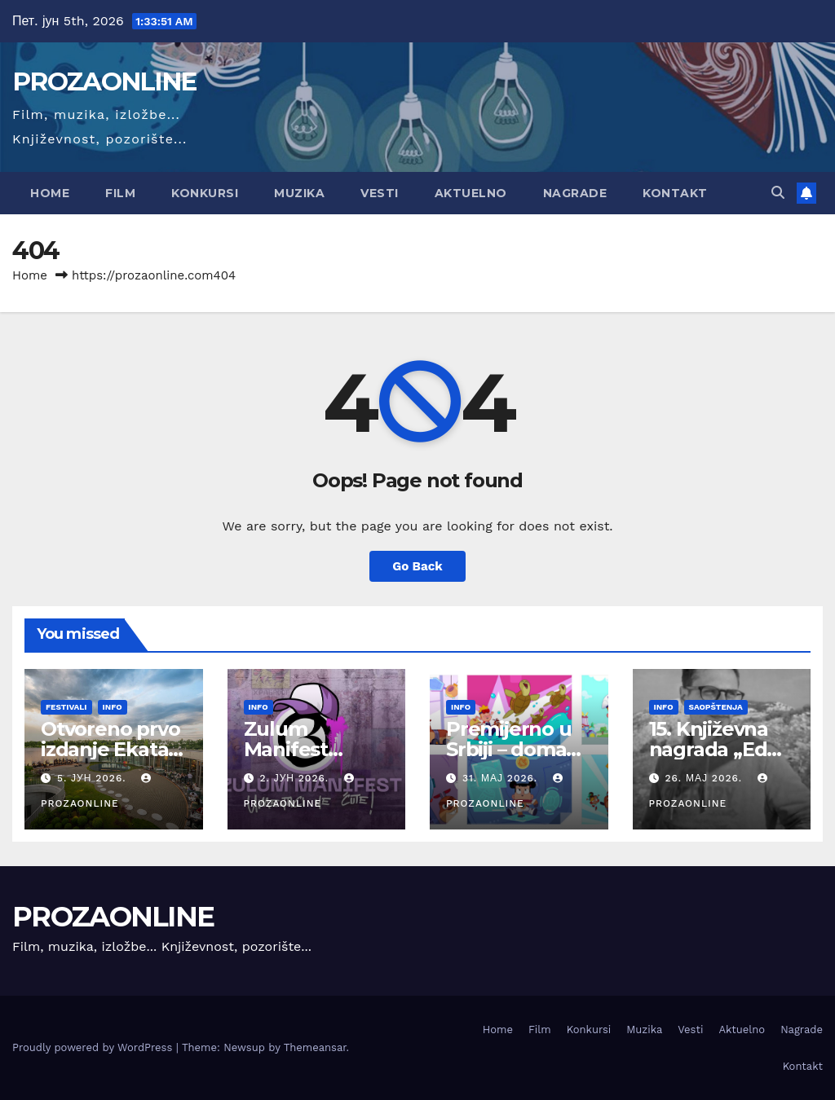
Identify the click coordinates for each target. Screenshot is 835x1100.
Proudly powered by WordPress (94, 1047)
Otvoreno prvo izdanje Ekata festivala (110, 749)
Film (120, 193)
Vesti (379, 193)
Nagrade (575, 193)
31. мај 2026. (501, 778)
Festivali (66, 706)
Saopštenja (716, 706)
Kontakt (675, 193)
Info (112, 706)
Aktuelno (471, 193)
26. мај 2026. (705, 778)
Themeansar (315, 1047)
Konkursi (204, 193)
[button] (777, 192)
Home (49, 193)
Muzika (299, 193)
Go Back (417, 566)
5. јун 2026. (93, 778)
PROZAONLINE (104, 81)
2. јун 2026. (296, 778)
